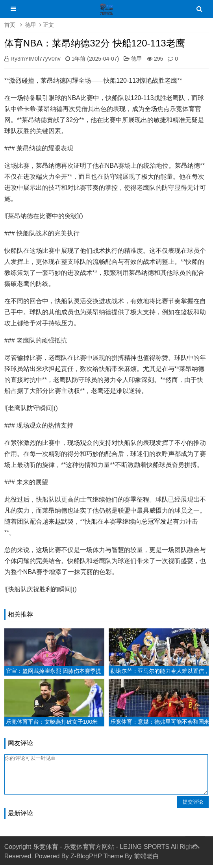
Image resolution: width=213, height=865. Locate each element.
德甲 (30, 25)
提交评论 (193, 802)
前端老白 (146, 856)
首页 (9, 25)
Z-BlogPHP (86, 856)
